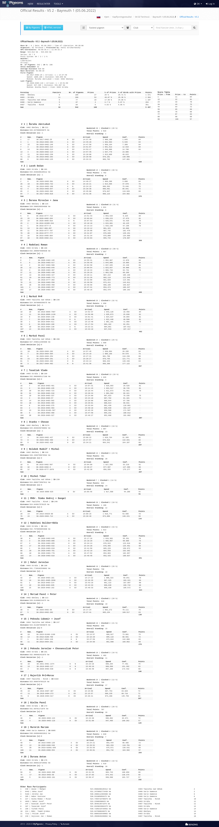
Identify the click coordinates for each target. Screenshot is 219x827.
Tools (57, 3)
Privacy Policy (51, 824)
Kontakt (65, 824)
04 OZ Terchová (142, 16)
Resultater (43, 3)
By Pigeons (33, 27)
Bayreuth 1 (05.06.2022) (163, 16)
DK (197, 3)
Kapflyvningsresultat (122, 16)
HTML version (52, 27)
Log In (210, 3)
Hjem (30, 3)
